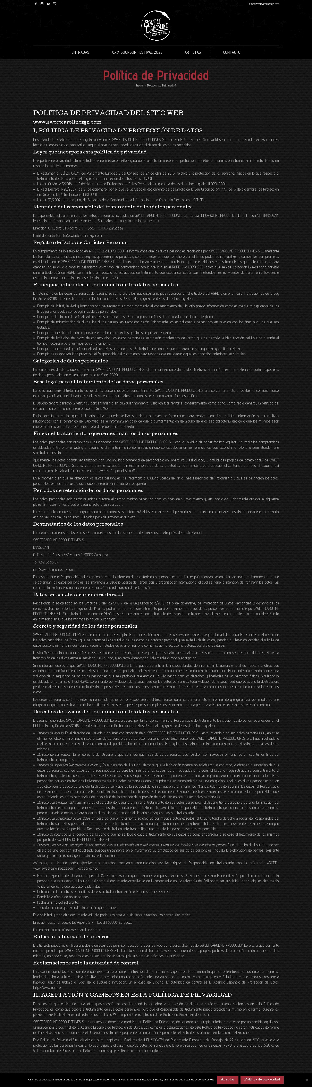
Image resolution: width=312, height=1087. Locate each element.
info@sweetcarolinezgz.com (263, 4)
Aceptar (228, 1079)
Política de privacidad (262, 1079)
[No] (307, 1080)
